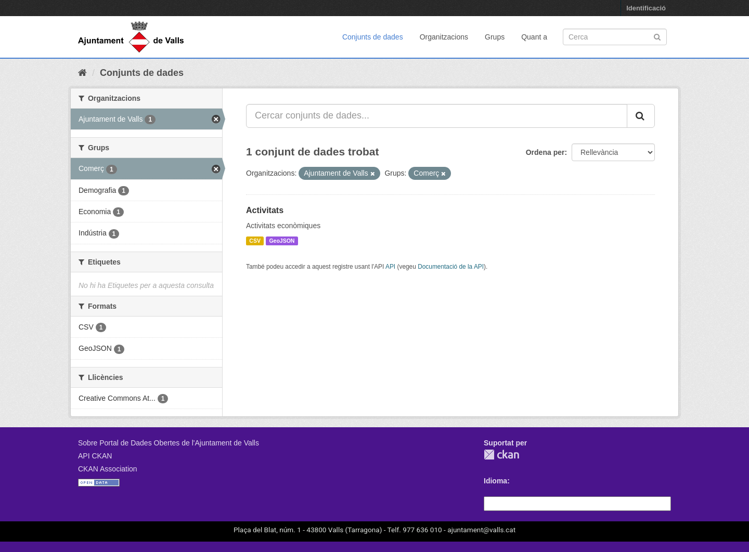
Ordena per (545, 152)
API (390, 266)
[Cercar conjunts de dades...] (436, 116)
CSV (255, 241)
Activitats (264, 210)
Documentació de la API (451, 266)
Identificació (646, 8)
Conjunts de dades (372, 37)
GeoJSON (281, 241)
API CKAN (95, 456)
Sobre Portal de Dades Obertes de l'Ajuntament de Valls (168, 443)
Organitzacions (444, 37)
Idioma (495, 481)
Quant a (534, 37)
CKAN (501, 454)
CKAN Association (107, 469)
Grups (495, 37)
